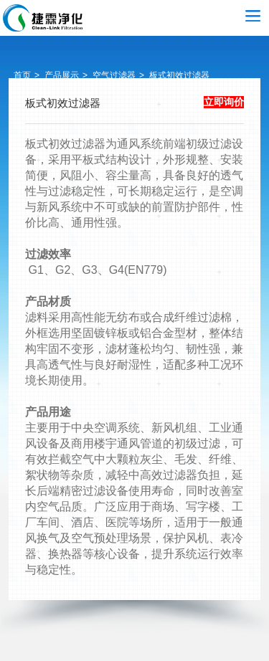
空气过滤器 (43, 18)
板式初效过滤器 (179, 75)
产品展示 (61, 75)
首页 (22, 75)
